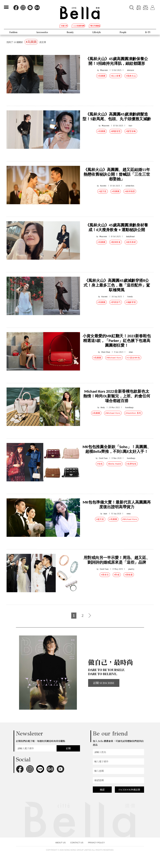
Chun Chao (105, 352)
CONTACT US (76, 842)
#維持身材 (131, 242)
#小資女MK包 (133, 357)
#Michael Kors (114, 357)
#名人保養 (116, 76)
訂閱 (68, 748)
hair (130, 125)
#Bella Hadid (114, 464)
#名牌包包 (131, 464)
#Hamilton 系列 (133, 413)
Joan (105, 513)
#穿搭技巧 (116, 302)
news (131, 352)
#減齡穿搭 (131, 302)
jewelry (131, 569)
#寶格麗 (128, 574)
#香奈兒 (105, 574)
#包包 (100, 464)
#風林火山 (131, 76)
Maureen (104, 70)
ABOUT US (60, 842)
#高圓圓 (101, 76)
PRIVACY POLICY (96, 842)
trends (130, 296)
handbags (129, 407)
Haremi (103, 186)
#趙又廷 (102, 191)
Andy (103, 407)
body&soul (130, 236)
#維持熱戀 (130, 191)
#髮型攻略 (131, 131)
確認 (102, 789)
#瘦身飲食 (116, 242)
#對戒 (117, 574)
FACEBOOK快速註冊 (129, 789)
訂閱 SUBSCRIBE (103, 683)
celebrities (130, 186)
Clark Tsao (103, 458)
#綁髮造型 (116, 131)
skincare (130, 70)
